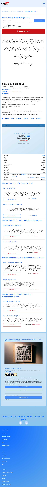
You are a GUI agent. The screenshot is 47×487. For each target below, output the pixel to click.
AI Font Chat (5, 439)
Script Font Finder (6, 484)
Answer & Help (8, 371)
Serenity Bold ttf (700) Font (11, 316)
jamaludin (26, 118)
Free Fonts (4, 461)
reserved (38, 118)
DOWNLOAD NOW (23, 31)
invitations (23, 174)
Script (43, 155)
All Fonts (13, 11)
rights (32, 118)
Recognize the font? (23, 386)
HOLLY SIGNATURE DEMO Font (12, 204)
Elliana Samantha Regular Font (12, 262)
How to (4, 455)
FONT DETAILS (12, 199)
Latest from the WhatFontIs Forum (13, 368)
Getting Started (6, 458)
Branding (43, 177)
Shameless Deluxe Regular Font (12, 225)
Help (3, 452)
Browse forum (23, 390)
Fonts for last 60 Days (7, 472)
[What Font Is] (5, 3)
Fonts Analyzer (5, 445)
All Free (20, 11)
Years (3, 478)
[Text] (18, 20)
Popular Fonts (5, 481)
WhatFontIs (5, 11)
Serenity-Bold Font (9, 188)
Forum (3, 469)
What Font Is (5, 430)
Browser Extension (6, 436)
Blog (3, 442)
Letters (4, 475)
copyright (18, 118)
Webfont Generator (23, 397)
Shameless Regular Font (10, 242)
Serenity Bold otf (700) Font (11, 301)
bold (12, 118)
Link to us (4, 433)
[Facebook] (20, 423)
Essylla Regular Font (9, 279)
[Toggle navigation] (44, 3)
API (3, 464)
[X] (26, 423)
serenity (7, 118)
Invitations (33, 177)
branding (14, 176)
